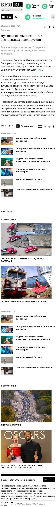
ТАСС (40, 69)
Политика (5, 30)
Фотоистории (8, 219)
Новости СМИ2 (7, 211)
